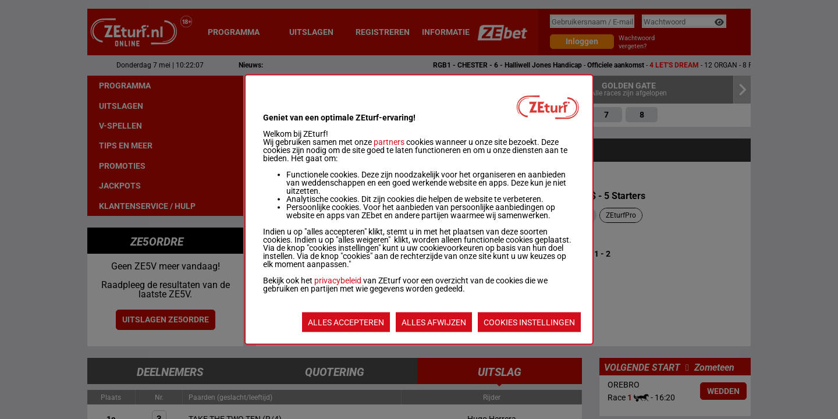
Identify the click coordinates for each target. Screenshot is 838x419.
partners (389, 142)
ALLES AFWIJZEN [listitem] (434, 322)
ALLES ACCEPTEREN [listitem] (346, 322)
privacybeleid (337, 280)
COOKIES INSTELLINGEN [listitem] (529, 322)
